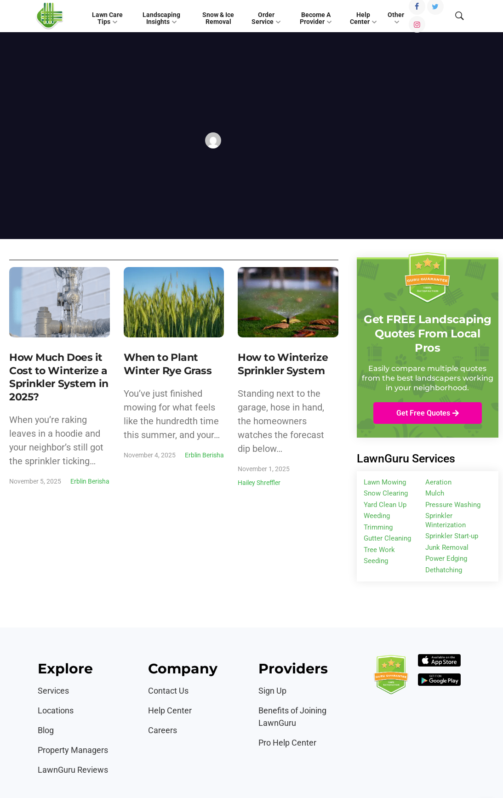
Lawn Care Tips (107, 18)
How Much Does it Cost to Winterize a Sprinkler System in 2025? (59, 377)
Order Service (263, 18)
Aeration (438, 482)
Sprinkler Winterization (445, 520)
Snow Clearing (386, 493)
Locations (56, 710)
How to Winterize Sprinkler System (283, 364)
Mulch (434, 493)
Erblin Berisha (89, 481)
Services (53, 690)
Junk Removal (447, 547)
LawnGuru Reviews (73, 770)
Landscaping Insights (161, 18)
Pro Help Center (287, 742)
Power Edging (446, 558)
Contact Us (168, 690)
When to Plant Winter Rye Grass (168, 364)
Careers (162, 730)
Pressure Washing (452, 505)
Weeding (377, 516)
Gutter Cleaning (387, 538)
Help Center (360, 18)
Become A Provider (315, 18)
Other (396, 14)
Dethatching (443, 570)
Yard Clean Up (385, 505)
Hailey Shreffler (259, 482)
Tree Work (379, 550)
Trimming (378, 527)
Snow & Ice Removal (218, 18)
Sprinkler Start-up (451, 536)
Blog (46, 730)
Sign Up (272, 690)
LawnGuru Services (406, 458)
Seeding (376, 561)
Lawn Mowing (385, 482)
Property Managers (73, 750)
